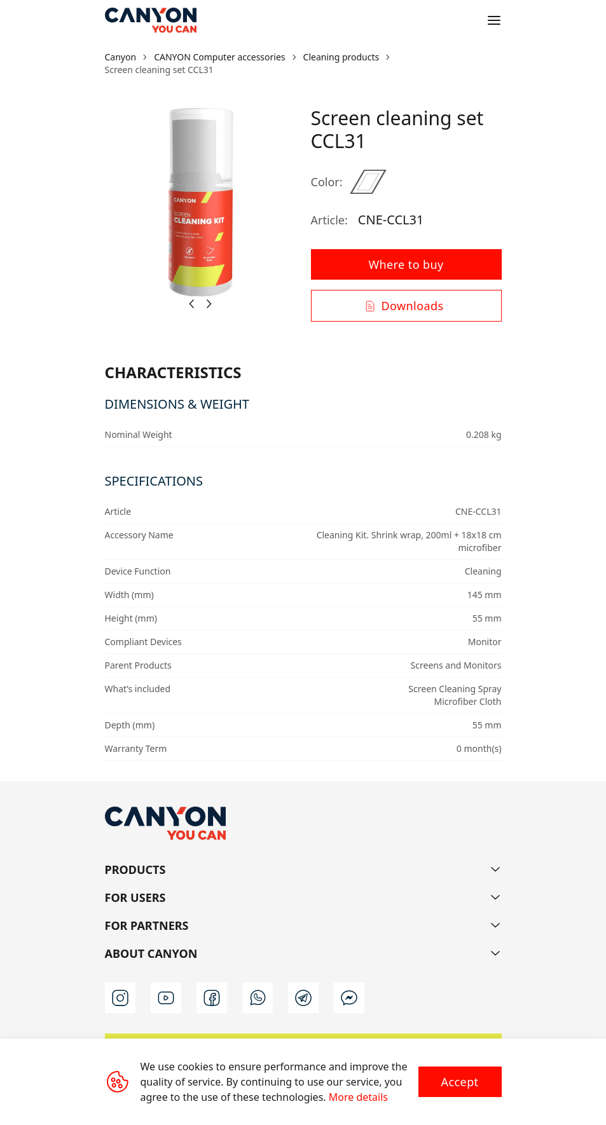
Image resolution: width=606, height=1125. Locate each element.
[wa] (257, 998)
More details (358, 1097)
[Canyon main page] (150, 20)
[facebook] (211, 998)
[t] (303, 998)
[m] (349, 998)
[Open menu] (494, 20)
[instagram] (120, 998)
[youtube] (166, 998)
